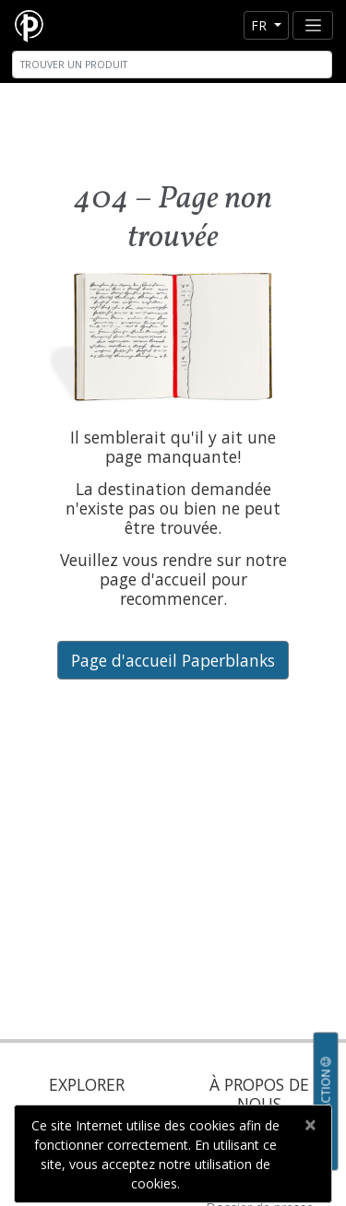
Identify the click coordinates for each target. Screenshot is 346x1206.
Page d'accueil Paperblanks (173, 660)
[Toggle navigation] (312, 25)
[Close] (309, 1125)
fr (260, 25)
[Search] (172, 64)
